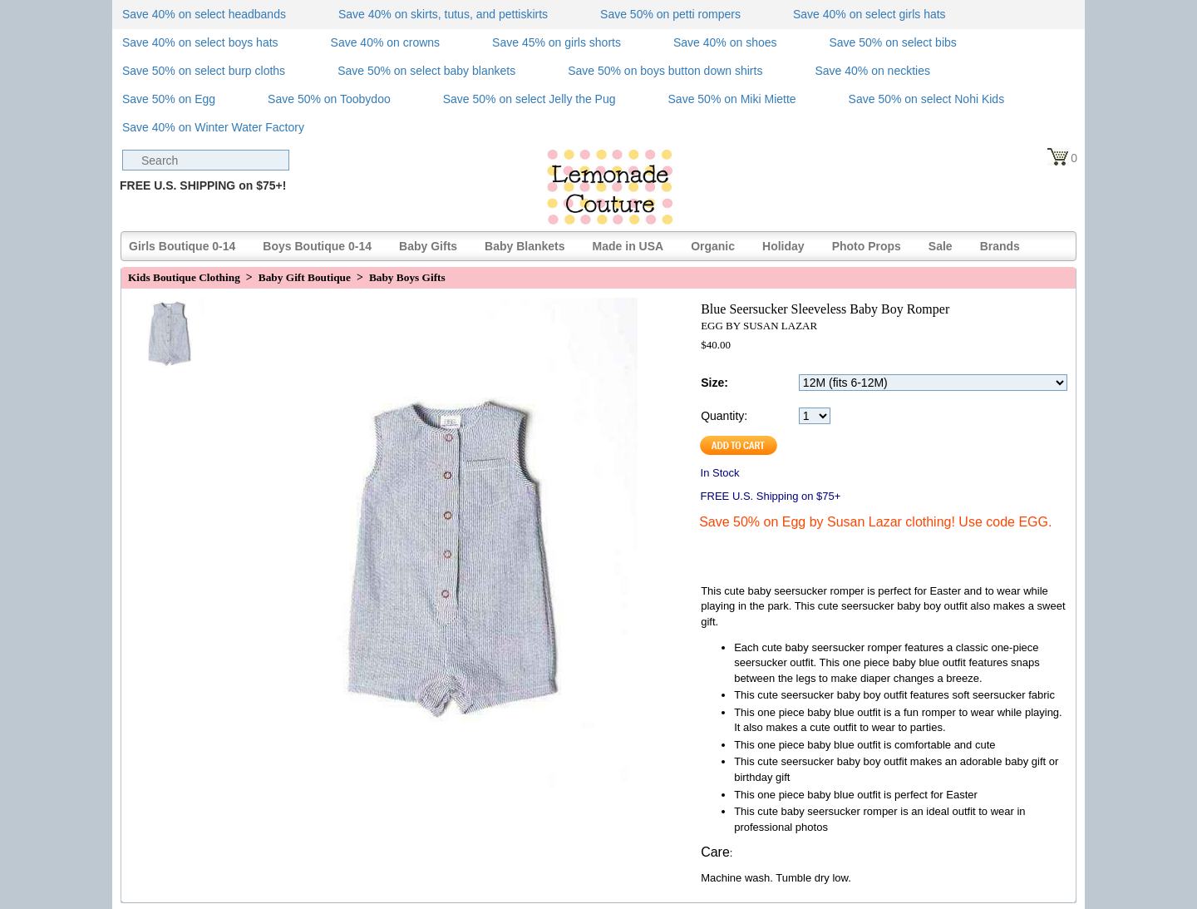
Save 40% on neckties (872, 70)
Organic (713, 246)
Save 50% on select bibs (892, 42)
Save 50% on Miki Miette (732, 99)
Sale (941, 246)
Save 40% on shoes (725, 42)
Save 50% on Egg (168, 99)
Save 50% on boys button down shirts (665, 70)
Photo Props (866, 246)
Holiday (783, 246)
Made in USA (628, 246)
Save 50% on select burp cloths (203, 70)
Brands (1000, 246)
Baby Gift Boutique (305, 277)
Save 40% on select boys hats (200, 42)
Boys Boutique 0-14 (317, 246)
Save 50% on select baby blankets (426, 70)
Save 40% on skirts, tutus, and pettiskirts (443, 14)
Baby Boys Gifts (407, 277)
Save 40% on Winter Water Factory (213, 127)
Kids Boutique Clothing (184, 277)
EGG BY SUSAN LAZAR (759, 325)
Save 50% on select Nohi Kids (927, 99)
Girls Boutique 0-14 (182, 246)
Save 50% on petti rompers (670, 14)
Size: (714, 382)
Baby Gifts (428, 246)
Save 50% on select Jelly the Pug (529, 99)
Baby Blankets (524, 246)
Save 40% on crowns (386, 42)
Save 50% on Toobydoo (329, 99)
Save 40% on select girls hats (869, 14)
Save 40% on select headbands (204, 14)
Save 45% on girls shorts (556, 42)
